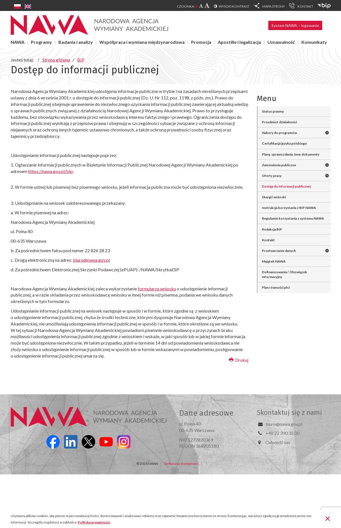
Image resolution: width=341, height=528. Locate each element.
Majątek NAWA (274, 261)
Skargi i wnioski (274, 197)
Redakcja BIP (272, 229)
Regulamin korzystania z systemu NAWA (293, 218)
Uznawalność (281, 42)
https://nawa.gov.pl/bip (50, 171)
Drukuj (238, 360)
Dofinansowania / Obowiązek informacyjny (284, 274)
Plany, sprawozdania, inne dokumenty (290, 154)
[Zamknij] (328, 518)
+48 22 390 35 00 (282, 433)
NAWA (17, 42)
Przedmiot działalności (279, 122)
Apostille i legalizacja (239, 42)
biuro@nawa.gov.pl (284, 424)
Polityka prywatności (94, 522)
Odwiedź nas (278, 442)
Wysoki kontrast (234, 6)
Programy (41, 42)
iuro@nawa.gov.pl (93, 260)
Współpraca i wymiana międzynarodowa (142, 42)
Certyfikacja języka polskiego (284, 143)
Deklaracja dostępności (181, 463)
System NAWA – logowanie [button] (295, 25)
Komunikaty (314, 42)
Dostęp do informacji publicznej (286, 186)
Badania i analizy (75, 42)
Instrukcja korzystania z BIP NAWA (289, 208)
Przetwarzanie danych (279, 251)
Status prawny (273, 111)
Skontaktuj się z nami (289, 413)
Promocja (201, 42)
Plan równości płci (276, 287)
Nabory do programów (279, 133)
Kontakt (268, 240)
